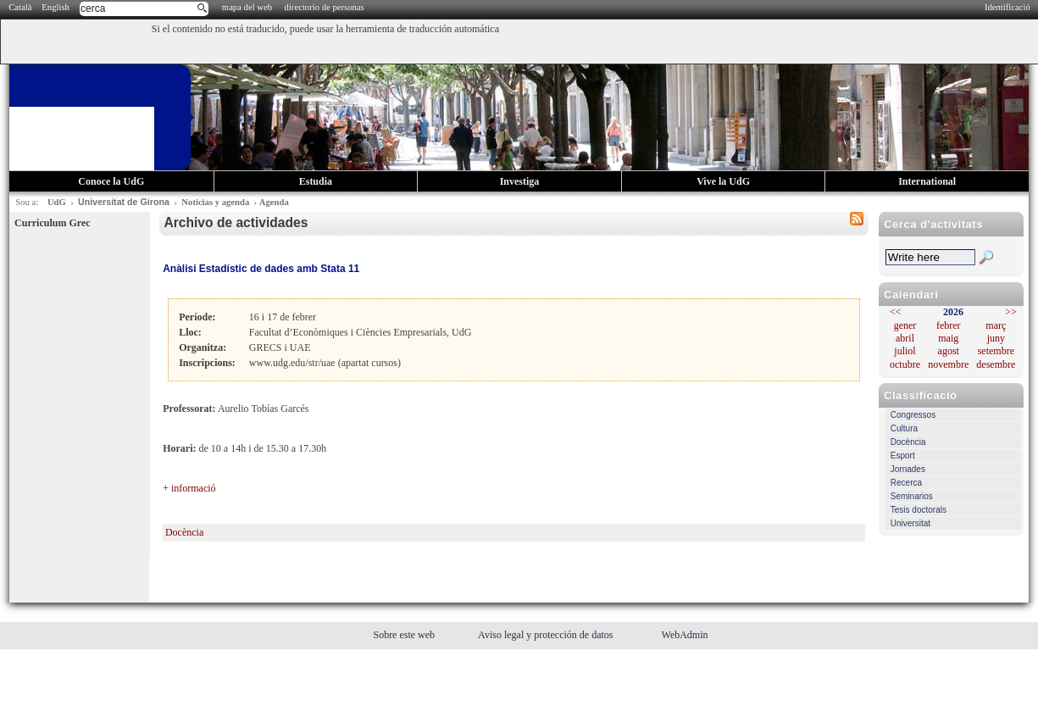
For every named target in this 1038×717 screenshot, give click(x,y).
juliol (904, 351)
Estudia (315, 181)
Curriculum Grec (52, 223)
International (927, 181)
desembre (995, 364)
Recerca (906, 482)
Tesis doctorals (918, 509)
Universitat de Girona (123, 202)
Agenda (274, 202)
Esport (903, 455)
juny (996, 338)
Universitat (910, 523)
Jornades (908, 469)
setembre (996, 351)
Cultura (904, 428)
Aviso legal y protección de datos (546, 635)
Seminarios (912, 496)
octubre (905, 364)
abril (905, 338)
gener (905, 325)
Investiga (520, 181)
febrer (948, 325)
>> (1011, 312)
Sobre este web (405, 635)
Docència (908, 442)
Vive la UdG (723, 181)
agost (948, 351)
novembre (948, 364)
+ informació (189, 488)
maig (948, 338)
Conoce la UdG (111, 181)
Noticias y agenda (215, 202)
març (995, 325)
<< (896, 312)
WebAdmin (685, 635)
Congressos (913, 415)
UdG (56, 202)
